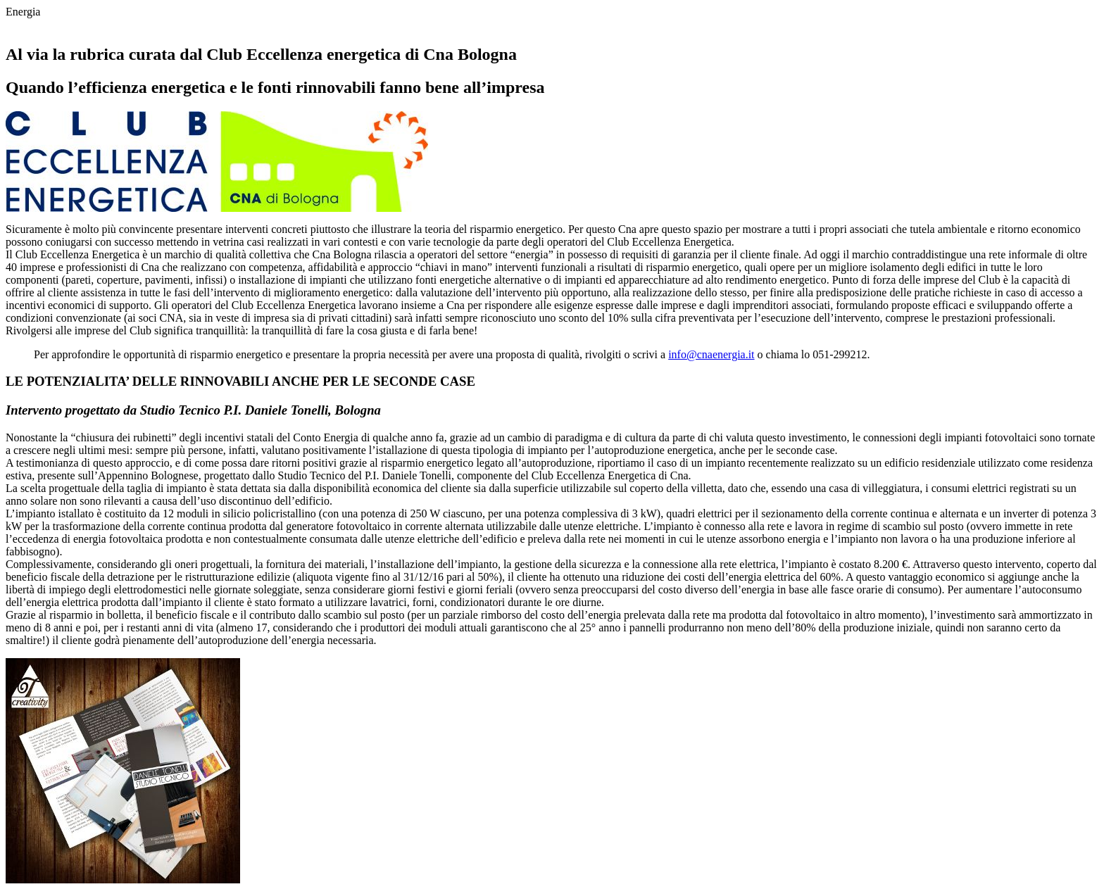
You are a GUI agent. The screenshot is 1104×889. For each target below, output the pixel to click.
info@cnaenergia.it (711, 354)
